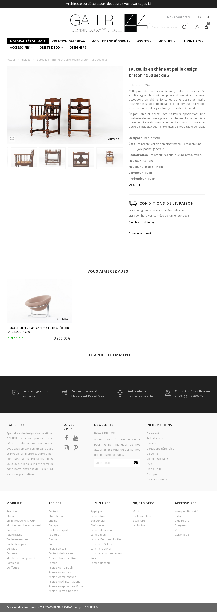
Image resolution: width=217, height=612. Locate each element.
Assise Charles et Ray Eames (62, 560)
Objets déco (49, 47)
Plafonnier (97, 525)
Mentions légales (158, 459)
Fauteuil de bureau (61, 553)
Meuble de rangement (21, 558)
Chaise (53, 521)
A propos (152, 474)
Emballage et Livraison (155, 440)
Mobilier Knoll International (24, 525)
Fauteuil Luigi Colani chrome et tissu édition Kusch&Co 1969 (38, 330)
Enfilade (12, 549)
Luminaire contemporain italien (106, 555)
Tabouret (54, 535)
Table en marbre (17, 539)
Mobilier (165, 41)
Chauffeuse (56, 516)
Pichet (179, 516)
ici (149, 3)
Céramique (182, 535)
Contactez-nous (157, 479)
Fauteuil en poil (58, 530)
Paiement (153, 433)
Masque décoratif (186, 511)
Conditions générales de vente (160, 451)
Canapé (54, 525)
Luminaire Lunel (101, 549)
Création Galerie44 (68, 41)
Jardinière (139, 525)
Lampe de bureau (102, 530)
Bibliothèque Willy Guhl (21, 521)
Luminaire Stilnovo (102, 544)
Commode (13, 563)
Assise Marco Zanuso (62, 577)
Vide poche (182, 521)
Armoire (12, 511)
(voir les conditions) (141, 222)
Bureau (11, 530)
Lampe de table (101, 563)
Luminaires (191, 41)
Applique (96, 511)
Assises (143, 41)
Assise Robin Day (60, 572)
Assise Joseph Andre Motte (66, 586)
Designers (78, 47)
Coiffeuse (13, 567)
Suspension (98, 521)
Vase (178, 530)
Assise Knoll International (65, 581)
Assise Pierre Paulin (61, 567)
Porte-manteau (142, 516)
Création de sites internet (23, 607)
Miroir (136, 511)
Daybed (54, 539)
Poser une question (141, 233)
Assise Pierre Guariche (63, 591)
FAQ (149, 464)
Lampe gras (98, 535)
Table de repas (16, 544)
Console (12, 553)
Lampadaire (98, 516)
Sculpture (139, 521)
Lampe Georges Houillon (106, 539)
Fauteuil (54, 511)
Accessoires (20, 47)
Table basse (14, 535)
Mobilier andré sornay (110, 41)
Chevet (11, 516)
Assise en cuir (57, 549)
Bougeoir (180, 525)
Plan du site (154, 469)
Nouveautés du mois (27, 41)
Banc (52, 544)
